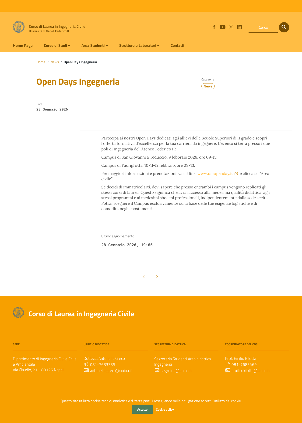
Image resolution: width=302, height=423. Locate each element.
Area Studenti (98, 45)
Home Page (23, 45)
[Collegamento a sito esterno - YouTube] (222, 27)
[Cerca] (284, 27)
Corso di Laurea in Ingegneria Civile (84, 333)
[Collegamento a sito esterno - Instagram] (231, 27)
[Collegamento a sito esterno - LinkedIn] (239, 27)
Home (41, 62)
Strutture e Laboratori (145, 45)
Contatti (188, 45)
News (55, 62)
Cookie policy (165, 409)
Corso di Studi (58, 45)
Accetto (142, 409)
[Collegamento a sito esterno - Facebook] (214, 27)
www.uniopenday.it (227, 184)
